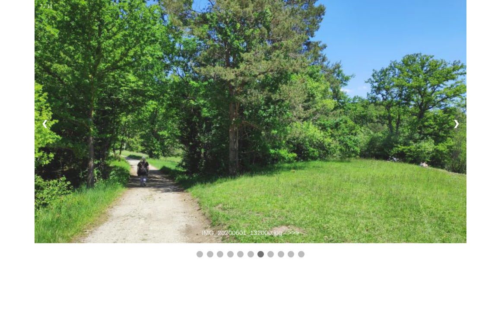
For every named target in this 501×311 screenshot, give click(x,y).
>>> (293, 232)
